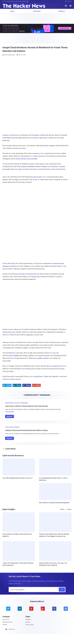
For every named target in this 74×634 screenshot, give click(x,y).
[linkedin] (20, 609)
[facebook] (54, 609)
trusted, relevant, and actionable (26, 159)
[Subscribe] (62, 589)
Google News (38, 376)
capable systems (43, 358)
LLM (61, 146)
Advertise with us (7, 622)
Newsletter (37, 11)
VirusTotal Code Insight (17, 166)
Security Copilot (36, 177)
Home (12, 11)
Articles (69, 509)
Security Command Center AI (29, 274)
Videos (62, 509)
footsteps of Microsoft (40, 135)
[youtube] (31, 609)
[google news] (65, 609)
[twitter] (8, 609)
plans (48, 366)
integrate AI (57, 366)
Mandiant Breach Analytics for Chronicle (43, 166)
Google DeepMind (13, 355)
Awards (27, 622)
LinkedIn (54, 376)
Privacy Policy (29, 624)
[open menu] (70, 6)
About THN (5, 619)
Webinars (61, 11)
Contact (4, 624)
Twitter (45, 376)
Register (9, 416)
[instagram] (43, 609)
